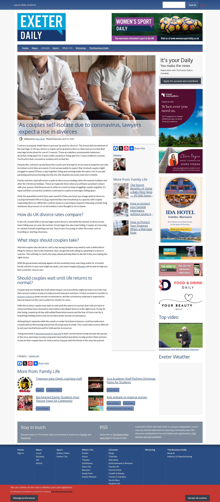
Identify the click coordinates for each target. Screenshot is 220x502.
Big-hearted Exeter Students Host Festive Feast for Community (57, 398)
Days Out (86, 466)
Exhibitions (87, 463)
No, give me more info (61, 491)
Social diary (114, 480)
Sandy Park (87, 473)
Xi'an (46, 199)
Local (38, 453)
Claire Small (39, 139)
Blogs (111, 453)
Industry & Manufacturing (179, 456)
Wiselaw (81, 266)
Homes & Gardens (117, 476)
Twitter (83, 434)
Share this (137, 148)
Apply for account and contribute (180, 81)
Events (85, 453)
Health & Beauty (116, 473)
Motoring (81, 48)
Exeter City (62, 456)
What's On (67, 48)
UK (37, 459)
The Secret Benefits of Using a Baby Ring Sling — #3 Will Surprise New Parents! (142, 192)
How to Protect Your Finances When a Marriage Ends (141, 227)
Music (85, 456)
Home (25, 48)
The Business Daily (99, 48)
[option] (157, 27)
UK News (129, 403)
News (35, 48)
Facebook (26, 437)
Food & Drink (115, 470)
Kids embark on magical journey (127, 397)
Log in (203, 5)
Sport (56, 48)
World (39, 463)
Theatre (86, 459)
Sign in (20, 453)
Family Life (34, 356)
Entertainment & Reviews (120, 408)
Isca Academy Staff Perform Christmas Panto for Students (131, 380)
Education (113, 390)
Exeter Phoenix (89, 476)
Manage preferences (24, 498)
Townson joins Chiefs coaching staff (59, 378)
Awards (171, 453)
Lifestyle (45, 48)
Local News (43, 408)
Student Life (114, 483)
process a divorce (25, 296)
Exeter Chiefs (54, 390)
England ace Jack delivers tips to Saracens (179, 349)
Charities (113, 456)
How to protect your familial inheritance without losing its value (141, 210)
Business (40, 456)
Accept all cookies (197, 498)
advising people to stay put (48, 333)
